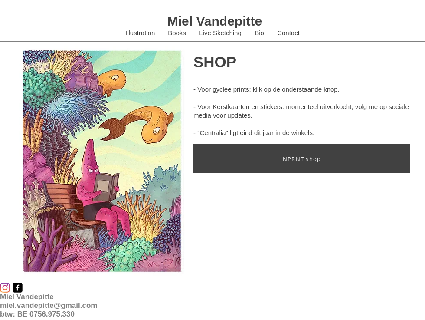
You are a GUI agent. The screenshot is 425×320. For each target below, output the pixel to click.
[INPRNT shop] (301, 158)
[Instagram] (5, 288)
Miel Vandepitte (214, 21)
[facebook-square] (18, 288)
